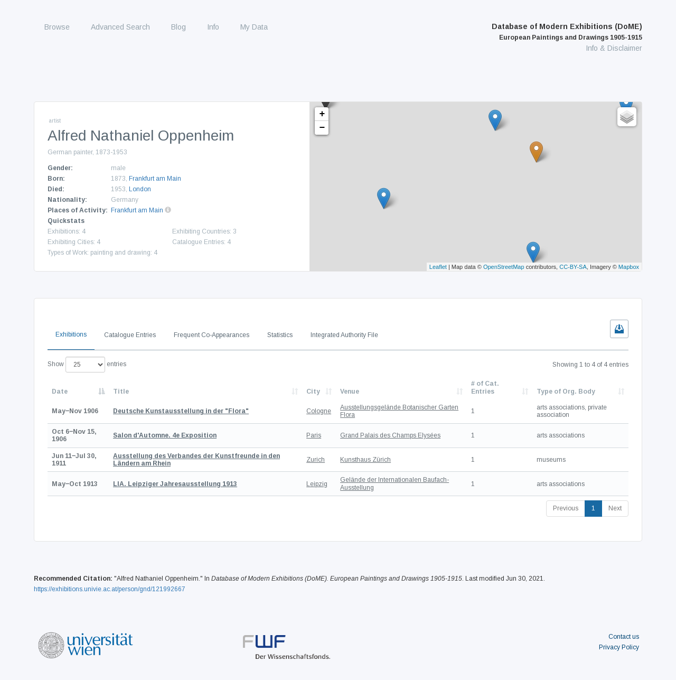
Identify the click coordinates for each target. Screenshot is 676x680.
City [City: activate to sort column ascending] (313, 391)
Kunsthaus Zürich (365, 459)
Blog (178, 27)
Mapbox (628, 267)
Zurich (315, 459)
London (140, 189)
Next (615, 508)
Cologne (318, 411)
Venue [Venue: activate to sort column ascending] (349, 391)
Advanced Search (120, 27)
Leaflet (438, 267)
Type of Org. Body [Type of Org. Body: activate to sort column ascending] (566, 391)
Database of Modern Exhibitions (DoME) (567, 31)
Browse (57, 27)
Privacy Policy (619, 647)
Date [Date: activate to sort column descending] (60, 391)
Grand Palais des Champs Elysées (390, 435)
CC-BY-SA (573, 267)
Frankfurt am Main (155, 178)
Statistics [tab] (280, 335)
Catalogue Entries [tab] (130, 335)
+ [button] (322, 114)
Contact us (623, 636)
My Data (254, 27)
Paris (313, 435)
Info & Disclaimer (614, 48)
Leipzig (316, 484)
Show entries (87, 364)
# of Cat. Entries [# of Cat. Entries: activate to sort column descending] (485, 387)
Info (213, 27)
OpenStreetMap (503, 267)
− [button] (322, 128)
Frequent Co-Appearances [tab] (211, 335)
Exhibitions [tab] (71, 334)
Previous (565, 508)
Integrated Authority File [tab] (344, 335)
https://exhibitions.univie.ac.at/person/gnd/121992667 (109, 589)
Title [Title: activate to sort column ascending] (121, 391)
